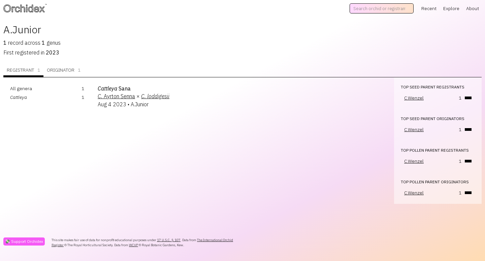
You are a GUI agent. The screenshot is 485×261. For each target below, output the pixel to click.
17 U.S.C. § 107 (169, 240)
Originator (63, 70)
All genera (21, 88)
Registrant (23, 70)
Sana (114, 88)
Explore (451, 8)
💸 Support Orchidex (24, 241)
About (472, 8)
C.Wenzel (414, 98)
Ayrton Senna (116, 96)
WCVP (133, 245)
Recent (429, 8)
